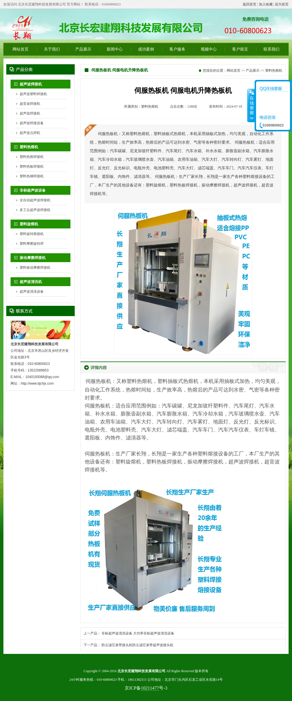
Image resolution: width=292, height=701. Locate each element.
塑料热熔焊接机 (32, 157)
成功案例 (146, 49)
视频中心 (209, 49)
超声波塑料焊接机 (33, 94)
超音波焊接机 (30, 104)
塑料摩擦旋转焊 (32, 244)
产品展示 (83, 49)
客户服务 (177, 49)
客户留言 (240, 49)
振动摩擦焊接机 (33, 258)
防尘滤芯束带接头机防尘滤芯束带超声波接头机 (137, 645)
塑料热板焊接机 (32, 166)
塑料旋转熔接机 (32, 234)
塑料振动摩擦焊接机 (35, 268)
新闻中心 (115, 49)
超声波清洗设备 (32, 292)
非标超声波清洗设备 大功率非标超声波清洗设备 (138, 633)
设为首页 (282, 4)
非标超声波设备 (33, 190)
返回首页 (249, 4)
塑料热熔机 (29, 147)
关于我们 (52, 49)
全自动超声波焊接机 (35, 200)
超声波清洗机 (31, 282)
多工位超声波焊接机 (35, 210)
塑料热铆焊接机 (32, 176)
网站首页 (21, 49)
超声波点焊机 (30, 133)
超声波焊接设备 (32, 123)
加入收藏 (266, 4)
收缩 (251, 105)
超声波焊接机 (31, 84)
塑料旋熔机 (29, 224)
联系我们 (271, 49)
